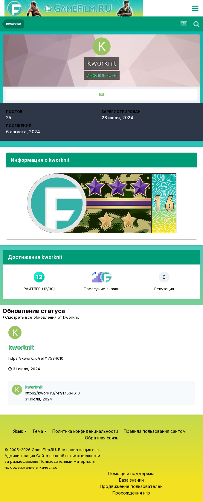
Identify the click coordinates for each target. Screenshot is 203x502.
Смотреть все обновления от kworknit (40, 317)
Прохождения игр (131, 492)
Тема (39, 431)
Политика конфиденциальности (85, 431)
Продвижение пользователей (131, 486)
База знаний (131, 480)
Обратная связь (101, 437)
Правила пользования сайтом (155, 431)
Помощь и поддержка (131, 473)
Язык (20, 431)
